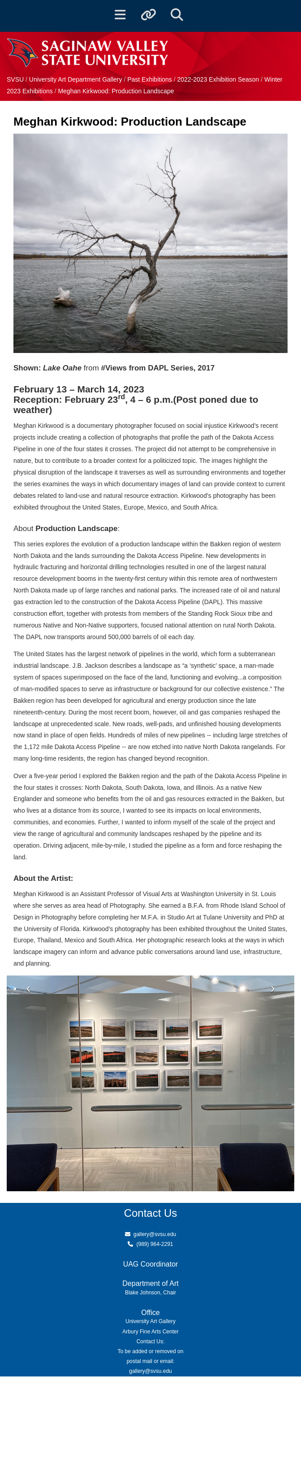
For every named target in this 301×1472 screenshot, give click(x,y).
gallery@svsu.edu (154, 1234)
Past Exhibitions (150, 79)
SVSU (15, 79)
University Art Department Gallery (76, 79)
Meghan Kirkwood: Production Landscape (116, 91)
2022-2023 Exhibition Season (218, 79)
